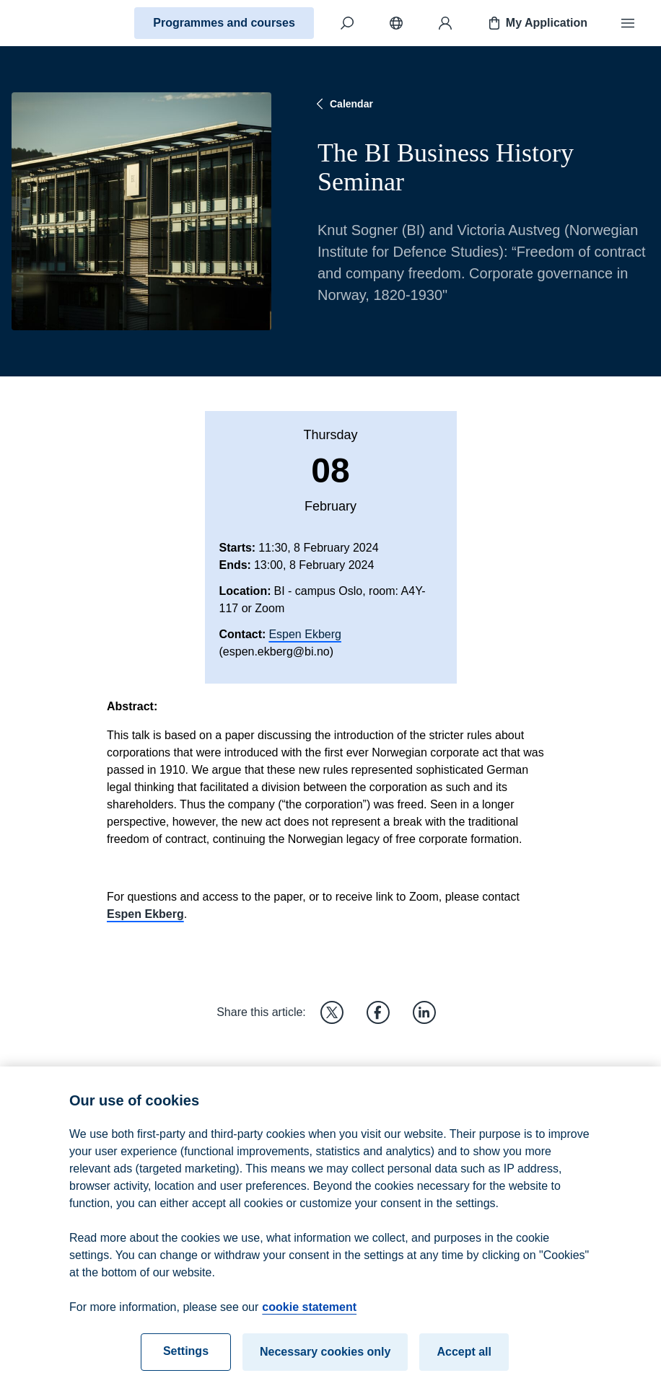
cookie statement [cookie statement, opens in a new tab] (309, 1318)
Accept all (464, 1362)
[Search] (347, 23)
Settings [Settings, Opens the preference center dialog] (186, 1362)
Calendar (342, 104)
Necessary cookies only (325, 1362)
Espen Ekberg (304, 634)
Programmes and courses (224, 23)
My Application (536, 23)
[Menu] (628, 23)
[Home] (62, 23)
